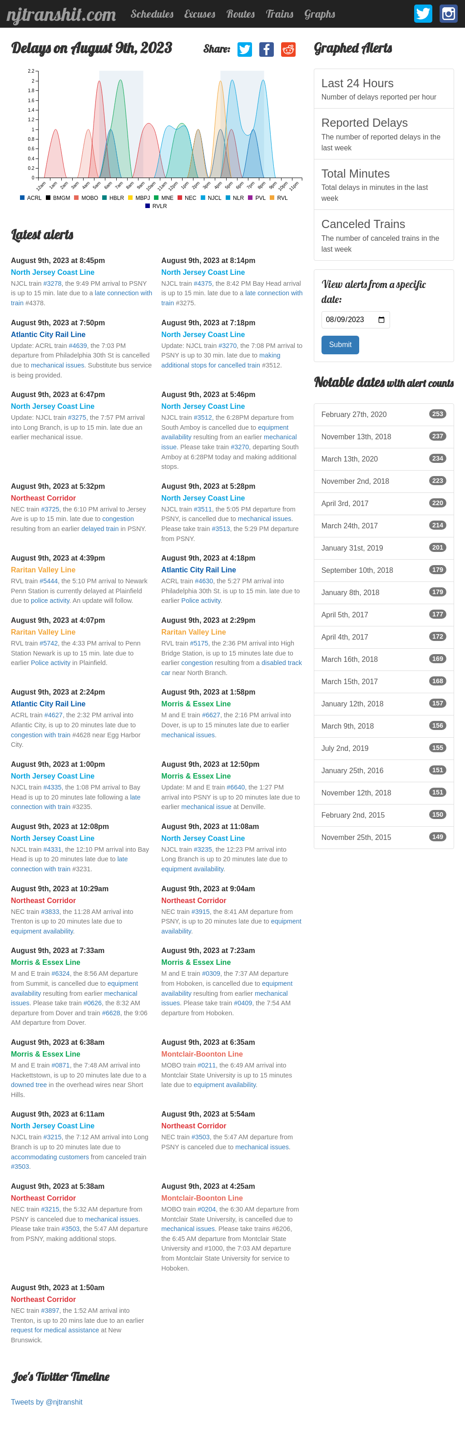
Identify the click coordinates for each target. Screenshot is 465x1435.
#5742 (49, 643)
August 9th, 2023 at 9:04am (208, 889)
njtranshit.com (61, 14)
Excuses (199, 13)
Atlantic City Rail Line (48, 334)
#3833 (50, 911)
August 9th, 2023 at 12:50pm (210, 764)
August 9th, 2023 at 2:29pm (208, 620)
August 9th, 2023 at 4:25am (208, 1186)
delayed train (100, 528)
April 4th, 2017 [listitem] (384, 636)
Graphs (319, 13)
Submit (340, 344)
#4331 (52, 849)
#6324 (61, 973)
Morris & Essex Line (196, 704)
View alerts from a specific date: (374, 292)
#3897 (50, 1310)
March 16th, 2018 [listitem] (384, 658)
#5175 (199, 643)
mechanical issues (57, 365)
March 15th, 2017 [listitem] (384, 680)
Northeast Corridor (43, 498)
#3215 (52, 1137)
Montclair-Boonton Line (202, 1054)
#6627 (211, 715)
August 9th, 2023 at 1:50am (57, 1287)
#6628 (111, 1013)
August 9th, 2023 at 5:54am (208, 1114)
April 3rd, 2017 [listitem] (384, 502)
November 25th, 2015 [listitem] (384, 836)
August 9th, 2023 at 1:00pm (58, 764)
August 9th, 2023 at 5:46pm (208, 394)
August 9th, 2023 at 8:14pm (208, 260)
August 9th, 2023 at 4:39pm (58, 558)
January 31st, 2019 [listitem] (384, 547)
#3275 (77, 417)
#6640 (236, 787)
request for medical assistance (55, 1330)
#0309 (211, 973)
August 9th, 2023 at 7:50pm (58, 323)
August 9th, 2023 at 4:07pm (58, 620)
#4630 (204, 581)
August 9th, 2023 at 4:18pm (208, 558)
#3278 (52, 283)
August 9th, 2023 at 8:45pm (58, 260)
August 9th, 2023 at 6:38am (57, 1042)
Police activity (200, 600)
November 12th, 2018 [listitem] (384, 792)
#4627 (54, 715)
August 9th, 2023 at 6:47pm (58, 394)
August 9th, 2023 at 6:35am (208, 1042)
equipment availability (192, 869)
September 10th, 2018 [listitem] (384, 569)
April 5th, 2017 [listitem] (384, 614)
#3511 (203, 509)
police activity (50, 600)
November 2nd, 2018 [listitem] (384, 480)
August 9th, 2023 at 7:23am (208, 950)
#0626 (93, 1003)
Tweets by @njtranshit (47, 1402)
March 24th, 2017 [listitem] (384, 525)
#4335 (52, 787)
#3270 (227, 345)
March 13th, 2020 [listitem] (384, 458)
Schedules (151, 13)
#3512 (203, 417)
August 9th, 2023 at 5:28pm (208, 486)
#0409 (243, 1003)
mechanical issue (206, 806)
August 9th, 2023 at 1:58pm (208, 692)
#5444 (49, 581)
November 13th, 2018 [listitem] (384, 436)
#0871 (61, 1065)
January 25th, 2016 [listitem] (384, 770)
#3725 (50, 509)
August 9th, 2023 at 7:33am (57, 950)
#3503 (20, 1166)
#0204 (207, 1209)
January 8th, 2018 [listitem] (384, 591)
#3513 (221, 528)
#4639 (78, 345)
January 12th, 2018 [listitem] (384, 703)
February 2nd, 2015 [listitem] (384, 814)
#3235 (203, 849)
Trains (279, 13)
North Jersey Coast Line (52, 272)
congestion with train (40, 735)
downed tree (29, 1084)
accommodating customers (50, 1157)
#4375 (203, 283)
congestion (118, 518)
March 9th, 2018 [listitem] (384, 725)
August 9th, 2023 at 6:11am (57, 1114)
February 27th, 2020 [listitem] (384, 413)
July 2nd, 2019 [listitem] (384, 747)
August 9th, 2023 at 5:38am (57, 1186)
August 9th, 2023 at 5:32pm (58, 486)
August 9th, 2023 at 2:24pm (58, 692)
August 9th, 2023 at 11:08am (210, 826)
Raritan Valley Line (43, 570)
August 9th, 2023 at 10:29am (60, 889)
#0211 (207, 1065)
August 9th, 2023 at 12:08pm (60, 826)
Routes (240, 13)
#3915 (201, 911)
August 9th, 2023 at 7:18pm (208, 323)
